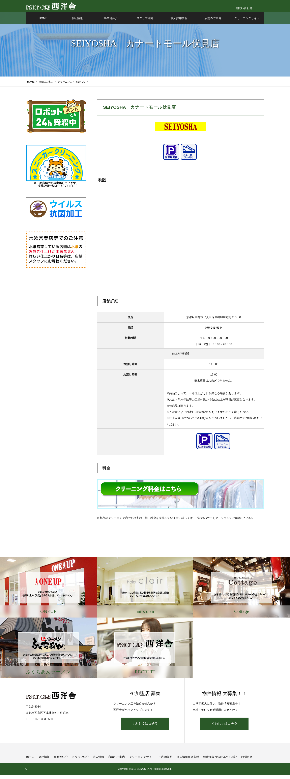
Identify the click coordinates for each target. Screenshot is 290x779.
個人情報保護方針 (188, 760)
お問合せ (246, 760)
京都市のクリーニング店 (112, 521)
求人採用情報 (179, 22)
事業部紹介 (111, 22)
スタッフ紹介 (145, 22)
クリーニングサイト (247, 22)
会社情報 (77, 22)
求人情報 (98, 760)
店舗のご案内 (212, 22)
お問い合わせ (243, 8)
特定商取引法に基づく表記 (220, 760)
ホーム (30, 760)
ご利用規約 (165, 760)
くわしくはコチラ (145, 727)
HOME (43, 22)
